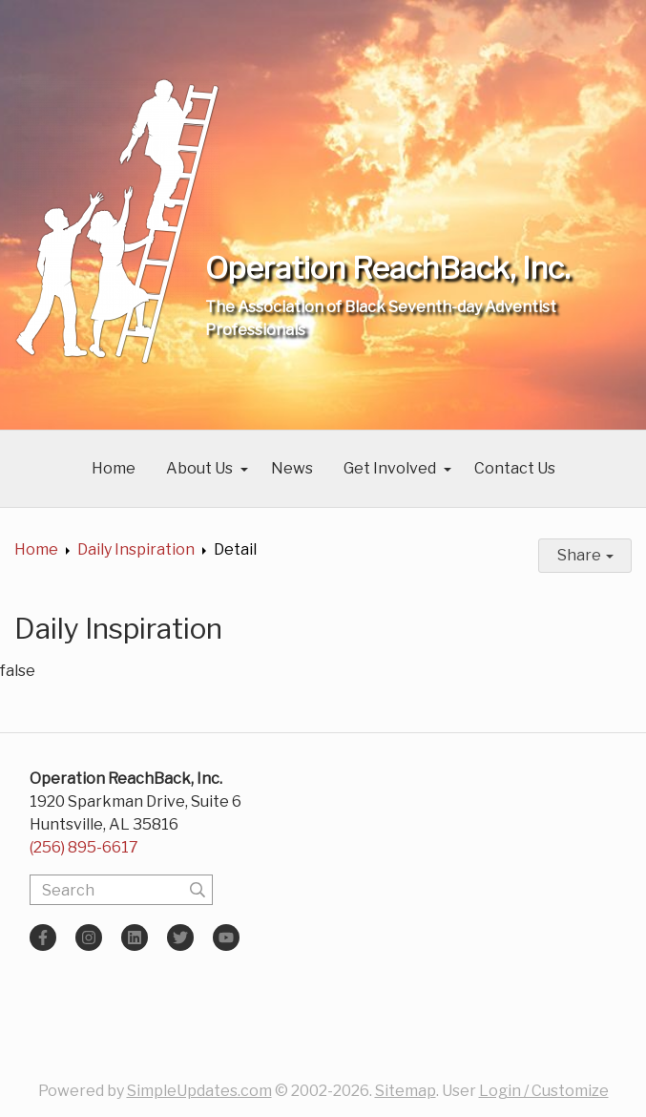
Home (113, 468)
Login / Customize (544, 1091)
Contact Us (514, 468)
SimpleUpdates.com (199, 1091)
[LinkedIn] (134, 937)
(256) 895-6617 (84, 847)
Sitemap (405, 1091)
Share (585, 555)
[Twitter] (180, 937)
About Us (199, 468)
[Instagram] (89, 937)
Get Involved (390, 468)
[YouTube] (226, 937)
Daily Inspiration (136, 549)
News (292, 468)
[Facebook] (43, 937)
